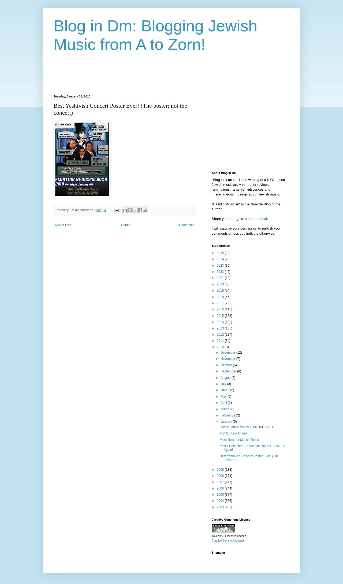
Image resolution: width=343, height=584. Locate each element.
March (225, 409)
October (227, 365)
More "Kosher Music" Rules (239, 440)
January (227, 421)
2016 (221, 309)
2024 (221, 259)
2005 (221, 494)
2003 (221, 507)
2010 (221, 347)
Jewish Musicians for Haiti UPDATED (246, 427)
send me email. (257, 219)
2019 (221, 290)
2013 (221, 328)
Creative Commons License (228, 540)
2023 (221, 265)
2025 (221, 253)
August (226, 378)
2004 (221, 501)
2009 (221, 469)
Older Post (186, 225)
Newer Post (63, 225)
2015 (221, 316)
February (227, 415)
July (224, 384)
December (228, 352)
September (229, 371)
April (224, 403)
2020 (221, 284)
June (224, 390)
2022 (221, 272)
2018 (221, 297)
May (224, 396)
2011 (221, 341)
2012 (221, 334)
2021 (221, 278)
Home (125, 225)
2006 (221, 488)
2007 (221, 482)
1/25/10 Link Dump (233, 433)
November (228, 359)
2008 (221, 476)
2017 (221, 303)
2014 (221, 322)
